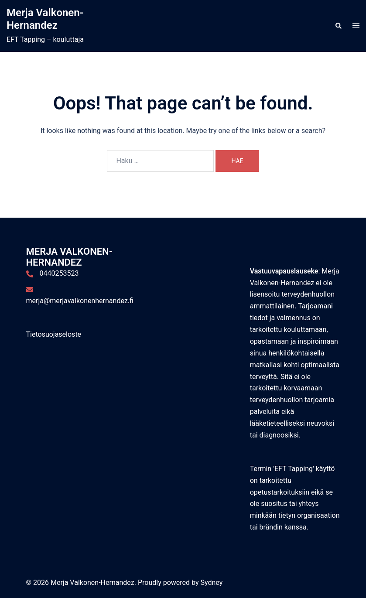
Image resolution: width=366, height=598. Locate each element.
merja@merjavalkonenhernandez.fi (79, 301)
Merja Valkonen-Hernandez (45, 19)
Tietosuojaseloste (54, 334)
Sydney (211, 582)
